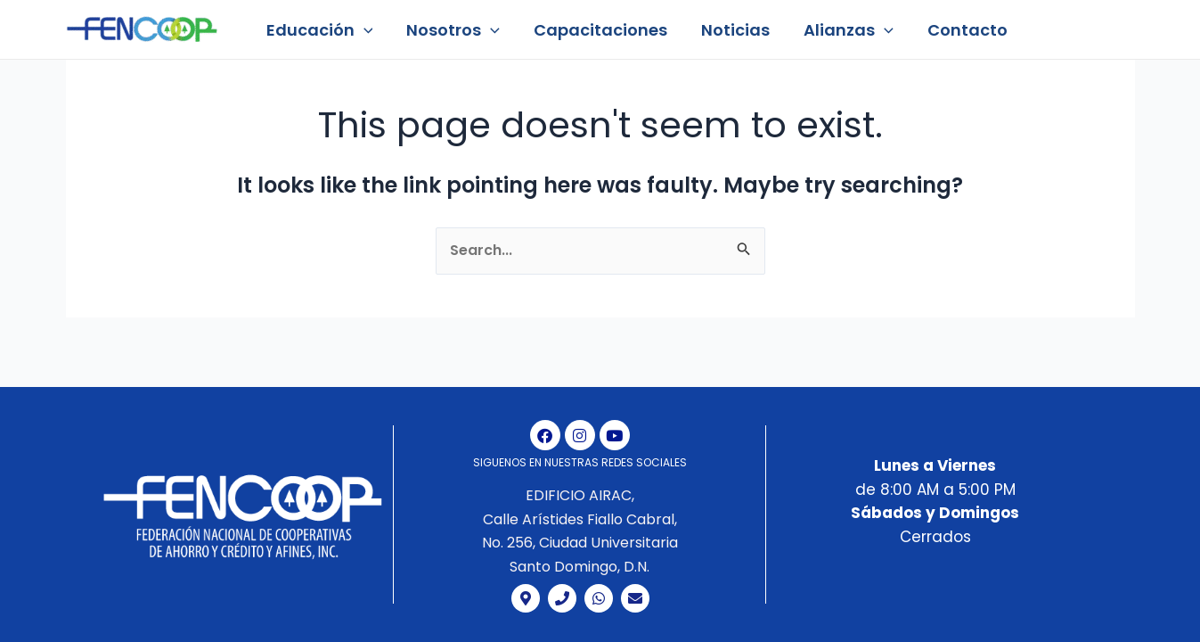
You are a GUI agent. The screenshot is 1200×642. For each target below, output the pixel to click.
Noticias (729, 30)
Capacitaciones (596, 30)
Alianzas (841, 30)
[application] (363, 30)
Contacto (958, 30)
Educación (318, 30)
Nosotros (450, 30)
